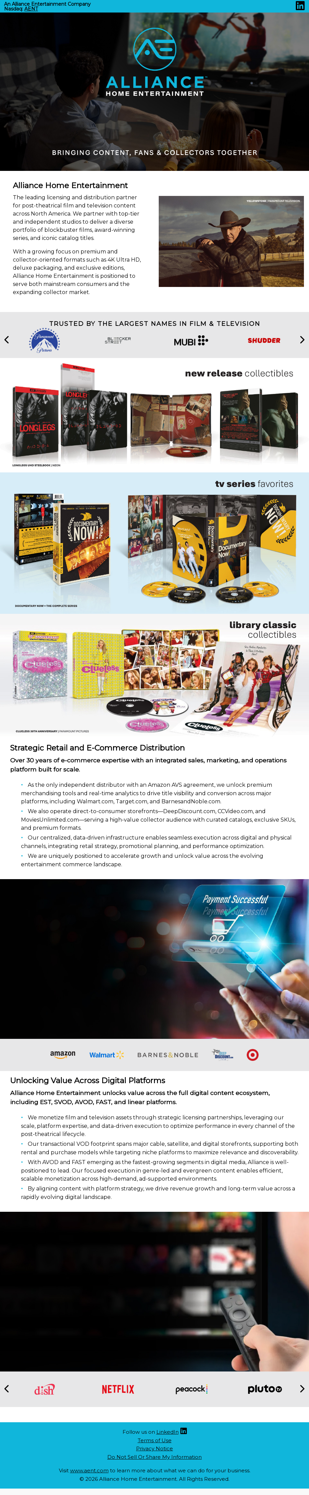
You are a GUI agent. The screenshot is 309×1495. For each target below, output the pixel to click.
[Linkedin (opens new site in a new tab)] (300, 7)
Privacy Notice (154, 1448)
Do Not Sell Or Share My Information (154, 1457)
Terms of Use (155, 1440)
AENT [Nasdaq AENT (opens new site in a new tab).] (31, 9)
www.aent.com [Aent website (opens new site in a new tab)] (89, 1470)
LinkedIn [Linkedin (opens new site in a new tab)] (167, 1432)
